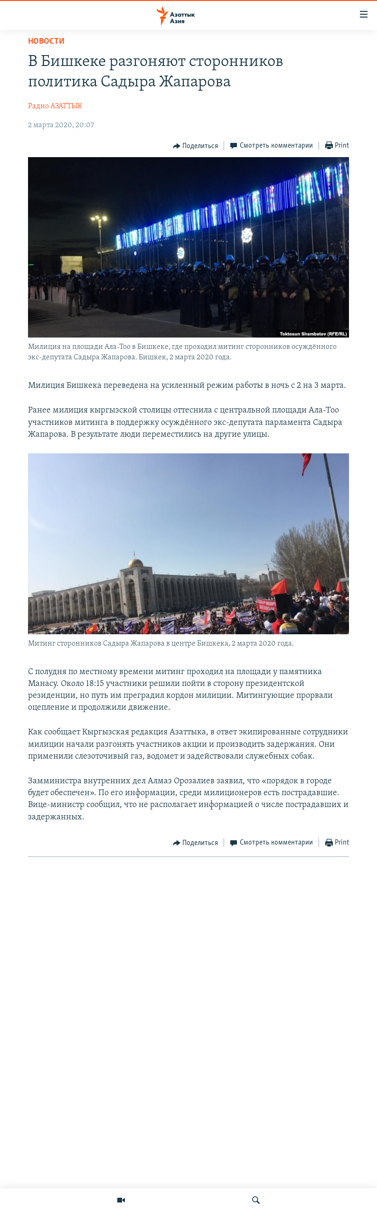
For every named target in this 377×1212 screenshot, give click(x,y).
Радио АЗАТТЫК (55, 106)
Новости (46, 41)
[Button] (195, 146)
